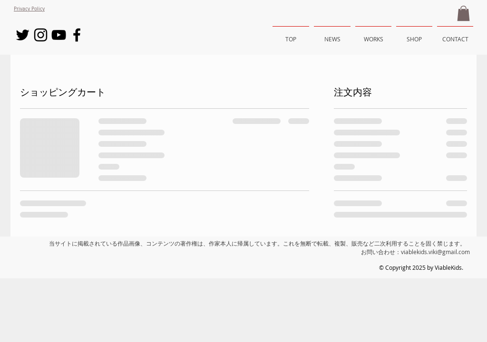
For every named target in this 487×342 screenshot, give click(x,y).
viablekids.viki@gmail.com (435, 252)
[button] (463, 13)
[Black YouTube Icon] (59, 35)
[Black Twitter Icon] (22, 35)
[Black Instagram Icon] (40, 35)
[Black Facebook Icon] (77, 35)
